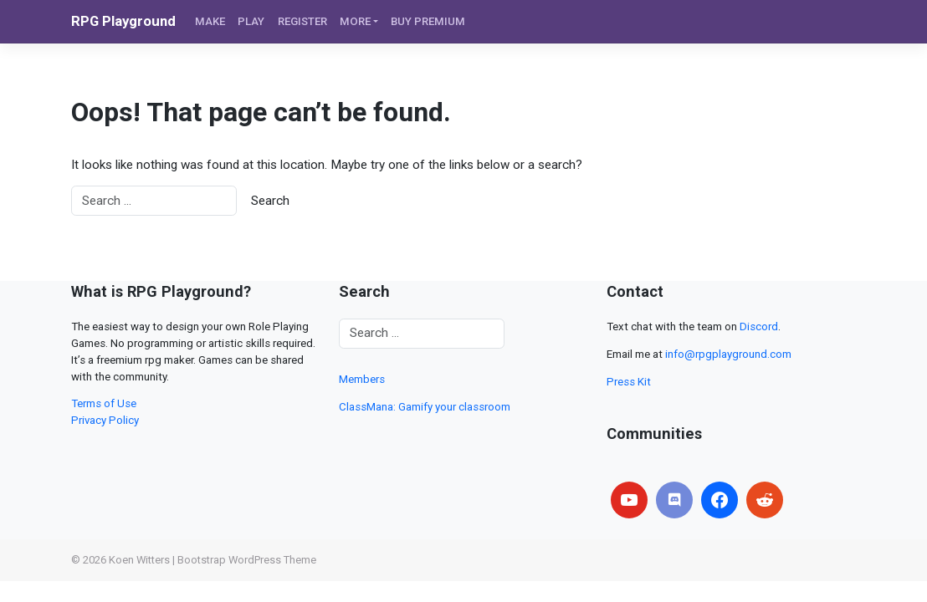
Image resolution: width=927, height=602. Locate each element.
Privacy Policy (105, 420)
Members (362, 379)
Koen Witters (139, 560)
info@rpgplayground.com (728, 354)
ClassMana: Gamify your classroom (424, 406)
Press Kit (629, 381)
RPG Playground (123, 21)
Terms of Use (103, 403)
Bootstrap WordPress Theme (246, 560)
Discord (759, 326)
